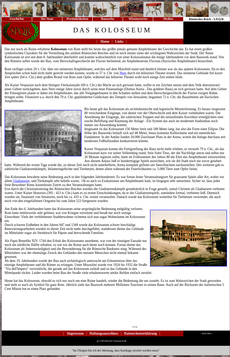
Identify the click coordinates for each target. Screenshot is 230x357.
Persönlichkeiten (77, 18)
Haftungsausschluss (103, 333)
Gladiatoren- (21, 181)
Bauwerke (107, 18)
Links (119, 41)
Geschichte (17, 18)
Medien (168, 18)
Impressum (75, 333)
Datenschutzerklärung (140, 333)
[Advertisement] (113, 313)
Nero (123, 73)
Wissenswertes (138, 18)
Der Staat (47, 18)
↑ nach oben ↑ (206, 333)
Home (105, 41)
